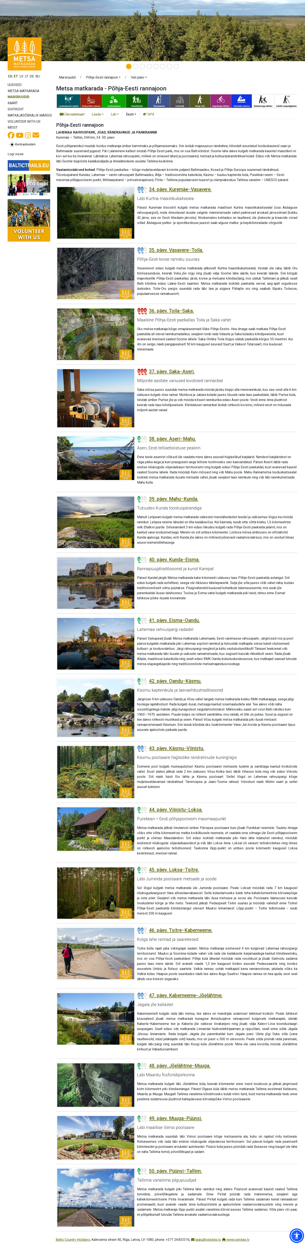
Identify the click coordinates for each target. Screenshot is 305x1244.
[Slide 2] (135, 66)
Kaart (13, 103)
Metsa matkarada (23, 91)
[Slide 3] (142, 66)
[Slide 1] (129, 66)
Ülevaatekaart (72, 114)
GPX (148, 114)
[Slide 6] (162, 66)
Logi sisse (16, 154)
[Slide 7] (169, 66)
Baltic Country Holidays (73, 1240)
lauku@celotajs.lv (205, 1240)
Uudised (15, 85)
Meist (13, 127)
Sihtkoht (16, 109)
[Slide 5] (156, 66)
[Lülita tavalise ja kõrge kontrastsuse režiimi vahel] (22, 144)
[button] (103, 78)
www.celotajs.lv (236, 1240)
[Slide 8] (176, 66)
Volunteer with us (24, 122)
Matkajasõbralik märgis (30, 115)
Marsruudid (18, 97)
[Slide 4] (149, 66)
